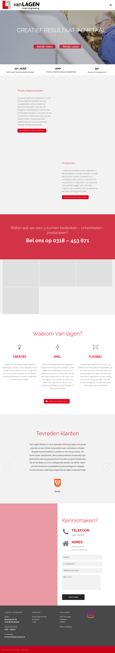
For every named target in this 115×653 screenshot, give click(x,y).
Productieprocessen (39, 617)
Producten (36, 619)
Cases (34, 622)
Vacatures (63, 619)
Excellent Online (34, 650)
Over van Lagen (65, 617)
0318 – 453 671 (78, 535)
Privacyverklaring (66, 627)
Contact (62, 622)
